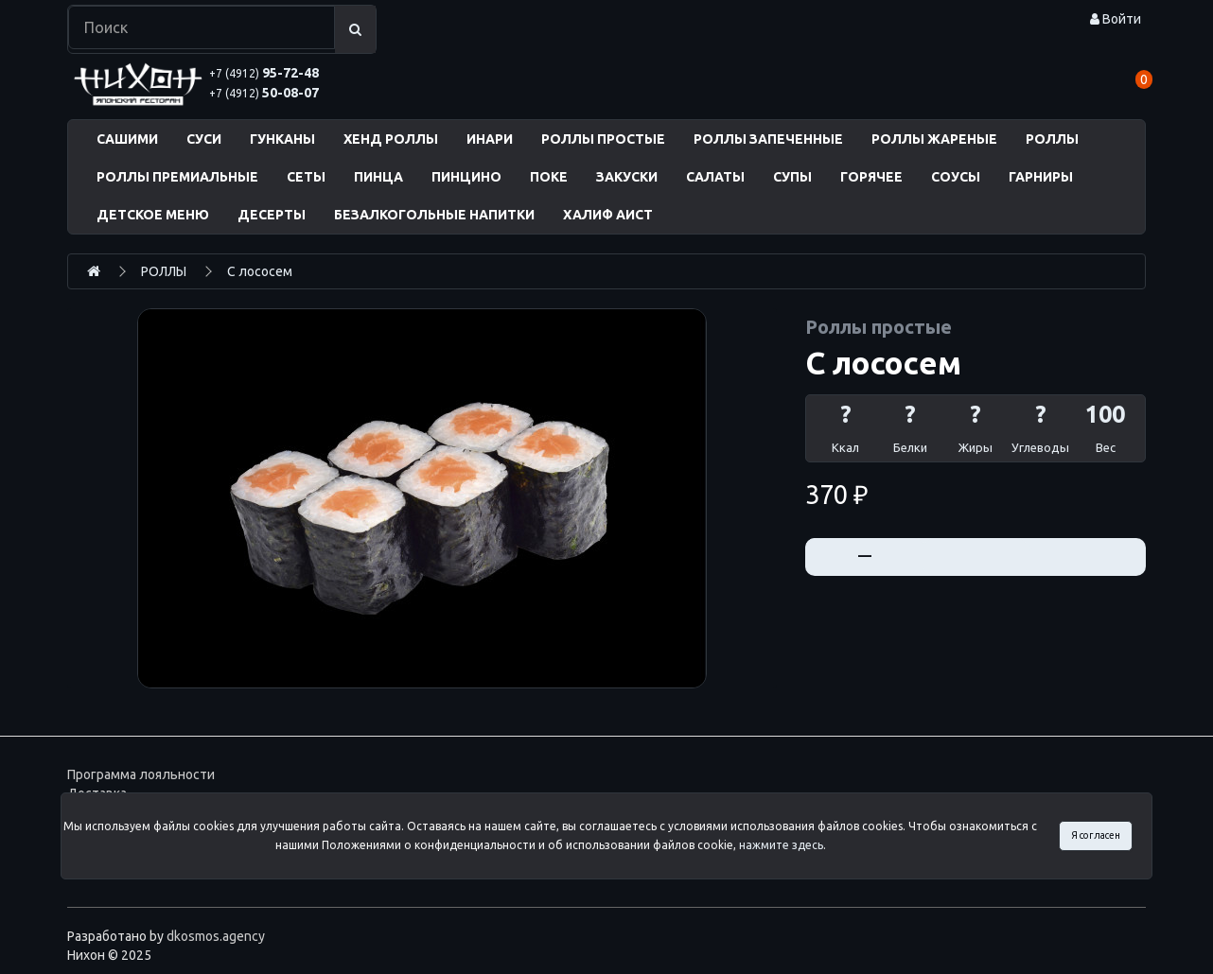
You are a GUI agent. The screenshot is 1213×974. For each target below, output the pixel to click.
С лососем (259, 271)
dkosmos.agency (216, 936)
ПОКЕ (549, 176)
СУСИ (203, 139)
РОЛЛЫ (1052, 139)
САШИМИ (127, 139)
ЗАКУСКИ (627, 176)
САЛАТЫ (715, 176)
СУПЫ (792, 176)
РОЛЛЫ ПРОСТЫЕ (603, 139)
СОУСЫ (955, 176)
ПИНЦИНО (466, 176)
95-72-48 (264, 72)
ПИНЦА (378, 176)
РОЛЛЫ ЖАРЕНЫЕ (934, 139)
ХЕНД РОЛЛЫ (390, 139)
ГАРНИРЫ (1041, 176)
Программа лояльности (141, 774)
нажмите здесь (781, 845)
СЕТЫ (306, 176)
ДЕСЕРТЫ (271, 214)
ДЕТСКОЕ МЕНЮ (153, 214)
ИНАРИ (489, 139)
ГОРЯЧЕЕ (871, 176)
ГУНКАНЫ (282, 139)
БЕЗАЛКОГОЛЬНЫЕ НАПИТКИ (434, 214)
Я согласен (1095, 835)
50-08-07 (264, 92)
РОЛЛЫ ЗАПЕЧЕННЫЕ (768, 139)
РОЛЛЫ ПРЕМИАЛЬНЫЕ (177, 176)
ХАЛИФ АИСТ (608, 214)
